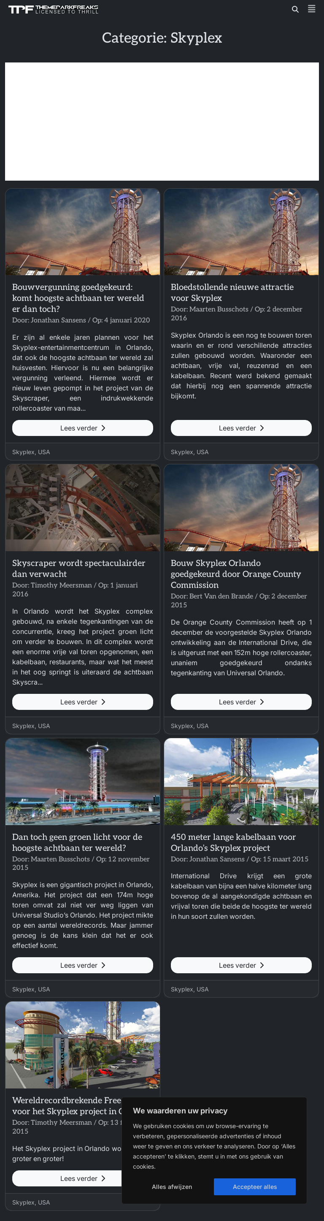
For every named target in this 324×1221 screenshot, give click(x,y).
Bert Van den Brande (221, 597)
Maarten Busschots (218, 310)
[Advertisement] (162, 121)
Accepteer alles (255, 1186)
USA (44, 451)
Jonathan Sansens (58, 321)
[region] (214, 1150)
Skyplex (23, 451)
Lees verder (82, 428)
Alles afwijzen (172, 1186)
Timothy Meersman (61, 586)
